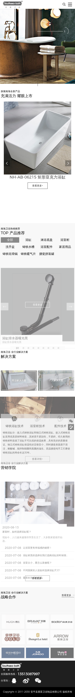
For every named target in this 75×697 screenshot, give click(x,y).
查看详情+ (37, 468)
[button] (65, 31)
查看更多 (66, 595)
